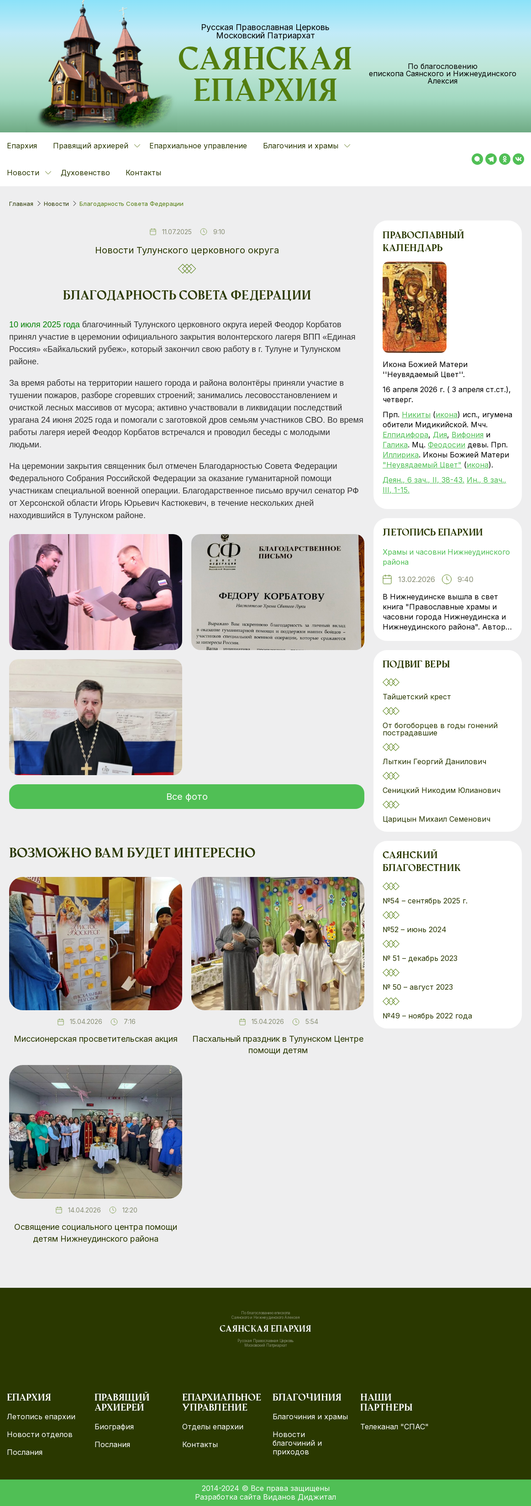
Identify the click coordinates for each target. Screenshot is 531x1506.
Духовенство (85, 172)
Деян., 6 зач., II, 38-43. (423, 479)
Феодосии (446, 444)
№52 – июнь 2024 (415, 929)
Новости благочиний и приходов (297, 1443)
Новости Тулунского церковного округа (187, 250)
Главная (21, 203)
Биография (114, 1426)
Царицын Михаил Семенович (438, 819)
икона (446, 414)
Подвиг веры (416, 665)
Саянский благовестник (422, 863)
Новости (56, 203)
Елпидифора (405, 434)
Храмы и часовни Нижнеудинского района (448, 557)
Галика (395, 444)
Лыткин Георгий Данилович (436, 761)
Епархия (22, 145)
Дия (440, 434)
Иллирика (401, 454)
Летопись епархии (433, 533)
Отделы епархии (212, 1426)
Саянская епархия (265, 78)
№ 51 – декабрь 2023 (420, 958)
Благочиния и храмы (310, 1416)
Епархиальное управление (198, 145)
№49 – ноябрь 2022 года (427, 1016)
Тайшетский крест (417, 697)
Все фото (187, 796)
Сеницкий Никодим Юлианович (443, 790)
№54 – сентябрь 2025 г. (425, 901)
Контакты (143, 172)
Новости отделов (40, 1434)
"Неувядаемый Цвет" (422, 464)
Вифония (468, 434)
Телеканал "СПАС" (394, 1426)
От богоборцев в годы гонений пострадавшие (440, 729)
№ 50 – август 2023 (418, 987)
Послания (24, 1452)
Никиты (416, 414)
